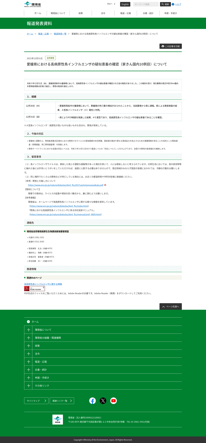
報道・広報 (43, 33)
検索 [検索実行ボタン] (167, 4)
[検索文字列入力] (146, 4)
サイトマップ (33, 400)
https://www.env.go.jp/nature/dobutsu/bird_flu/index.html (59, 205)
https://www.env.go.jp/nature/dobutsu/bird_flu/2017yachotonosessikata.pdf (65, 185)
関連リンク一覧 (60, 400)
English (125, 4)
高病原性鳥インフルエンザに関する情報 (43, 284)
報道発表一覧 (60, 33)
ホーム (35, 13)
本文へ (110, 4)
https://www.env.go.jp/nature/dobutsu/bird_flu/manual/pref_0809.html (65, 214)
